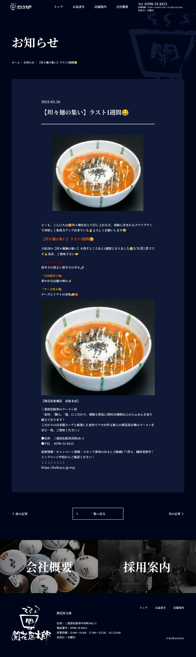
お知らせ (29, 62)
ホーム (16, 62)
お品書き (79, 6)
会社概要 (122, 6)
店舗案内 (100, 6)
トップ (58, 6)
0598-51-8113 (156, 3)
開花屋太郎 (64, 613)
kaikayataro (176, 638)
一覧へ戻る (98, 513)
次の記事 (174, 513)
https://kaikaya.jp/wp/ (58, 467)
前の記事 (21, 513)
